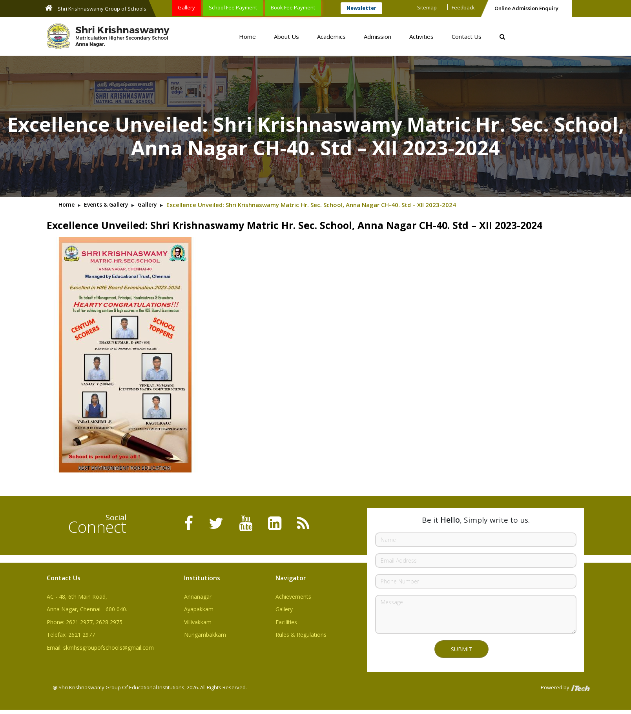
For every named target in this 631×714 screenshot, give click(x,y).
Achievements (293, 596)
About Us (286, 36)
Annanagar (198, 596)
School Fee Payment (233, 7)
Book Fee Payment (293, 7)
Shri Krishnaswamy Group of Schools (95, 8)
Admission (377, 36)
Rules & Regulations (300, 634)
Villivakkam (198, 622)
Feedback (463, 7)
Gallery (186, 7)
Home (247, 36)
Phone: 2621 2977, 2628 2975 (84, 622)
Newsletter (361, 7)
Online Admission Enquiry (526, 8)
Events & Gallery (106, 204)
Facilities (286, 622)
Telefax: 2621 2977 (71, 634)
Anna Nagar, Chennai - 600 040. (87, 609)
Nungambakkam (205, 634)
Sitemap (427, 7)
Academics (331, 36)
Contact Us (466, 36)
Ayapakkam (198, 609)
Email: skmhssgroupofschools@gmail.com (100, 647)
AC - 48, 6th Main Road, (77, 596)
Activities (421, 36)
